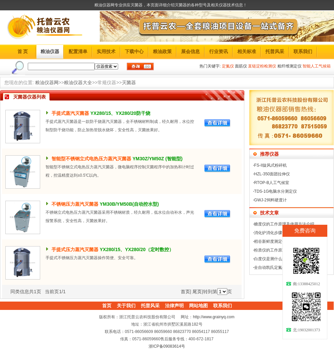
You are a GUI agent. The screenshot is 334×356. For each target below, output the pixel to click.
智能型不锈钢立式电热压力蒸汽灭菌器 (91, 158)
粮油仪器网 (47, 82)
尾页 (197, 291)
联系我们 (303, 51)
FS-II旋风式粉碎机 (270, 165)
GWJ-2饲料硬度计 (270, 200)
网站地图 (198, 305)
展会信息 (190, 51)
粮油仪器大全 (78, 82)
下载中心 (134, 51)
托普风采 (274, 51)
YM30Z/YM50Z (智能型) (157, 158)
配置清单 (78, 51)
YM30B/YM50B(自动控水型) (129, 204)
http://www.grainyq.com (213, 317)
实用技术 (106, 51)
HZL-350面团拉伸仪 (272, 174)
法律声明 (174, 305)
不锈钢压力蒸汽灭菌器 (75, 204)
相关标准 (246, 51)
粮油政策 (162, 51)
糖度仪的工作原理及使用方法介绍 (284, 224)
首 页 (22, 51)
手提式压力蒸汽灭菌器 (75, 249)
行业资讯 (218, 51)
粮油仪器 (49, 51)
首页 (185, 291)
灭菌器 (129, 82)
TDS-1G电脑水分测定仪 (275, 191)
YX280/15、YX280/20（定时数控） (137, 249)
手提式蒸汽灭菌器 (70, 113)
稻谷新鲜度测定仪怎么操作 (278, 241)
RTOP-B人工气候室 (271, 182)
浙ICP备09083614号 (167, 346)
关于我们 (126, 305)
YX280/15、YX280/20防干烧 (120, 113)
